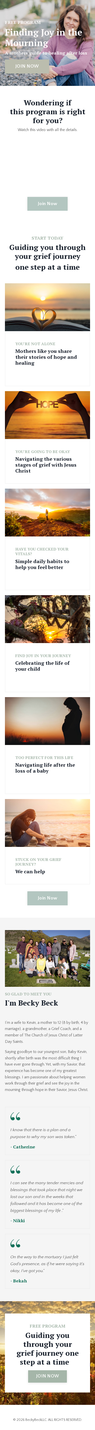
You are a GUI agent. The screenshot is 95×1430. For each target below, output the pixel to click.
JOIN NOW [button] (27, 66)
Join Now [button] (47, 203)
